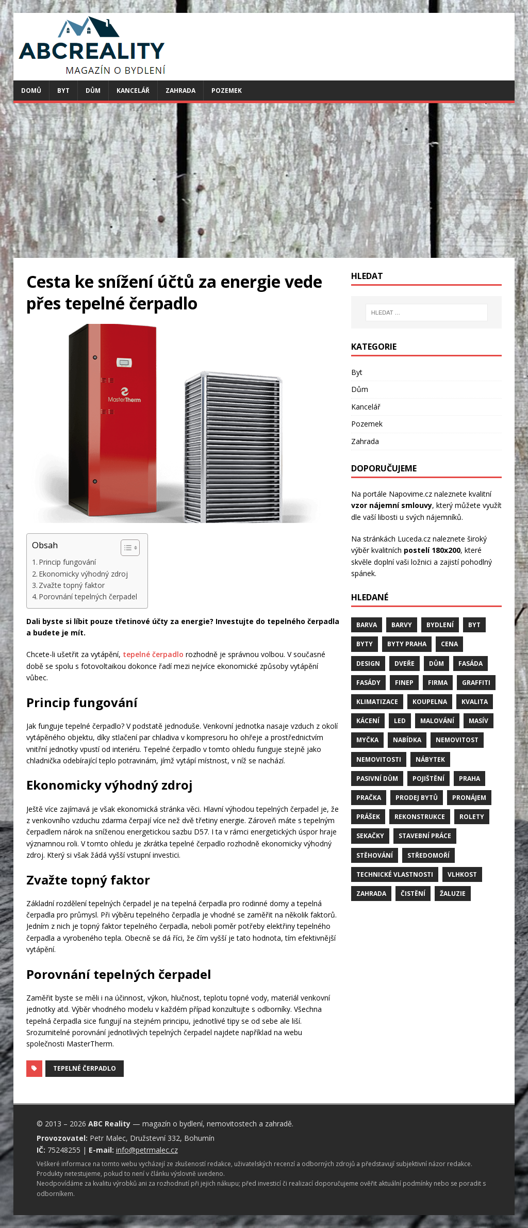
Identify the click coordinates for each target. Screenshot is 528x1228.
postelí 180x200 (432, 550)
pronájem (469, 797)
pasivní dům (377, 778)
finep (404, 682)
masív (478, 720)
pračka (368, 797)
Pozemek (226, 90)
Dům (93, 90)
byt (474, 624)
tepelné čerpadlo (153, 654)
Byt (63, 90)
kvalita (474, 701)
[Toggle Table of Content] (125, 547)
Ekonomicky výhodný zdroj (83, 574)
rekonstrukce (419, 816)
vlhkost (462, 874)
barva (366, 624)
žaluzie (453, 893)
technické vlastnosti (394, 874)
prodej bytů (416, 797)
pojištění (428, 778)
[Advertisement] (264, 180)
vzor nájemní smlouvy (391, 505)
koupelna (429, 701)
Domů (31, 90)
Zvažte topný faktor (72, 585)
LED (400, 720)
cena (449, 644)
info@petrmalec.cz (147, 1150)
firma (438, 682)
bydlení (440, 624)
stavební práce (425, 835)
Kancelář (133, 90)
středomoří (428, 855)
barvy (401, 624)
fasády (368, 682)
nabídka (407, 739)
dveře (404, 663)
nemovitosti (378, 759)
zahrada (371, 893)
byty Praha (406, 644)
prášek (368, 816)
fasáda (470, 663)
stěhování (374, 855)
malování (437, 720)
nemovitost (457, 739)
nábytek (430, 759)
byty (364, 644)
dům (436, 663)
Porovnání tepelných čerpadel (88, 596)
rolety (471, 816)
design (368, 663)
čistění (413, 893)
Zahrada (180, 90)
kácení (368, 720)
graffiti (476, 682)
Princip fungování (67, 562)
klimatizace (377, 701)
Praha (469, 778)
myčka (367, 739)
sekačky (370, 835)
